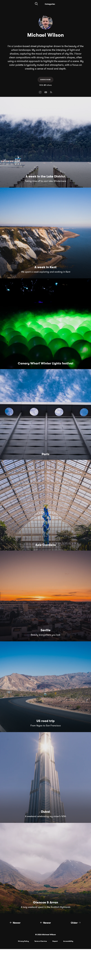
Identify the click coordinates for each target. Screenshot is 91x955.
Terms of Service (40, 941)
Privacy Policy (23, 941)
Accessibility (68, 941)
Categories (50, 4)
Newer (15, 923)
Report (55, 941)
